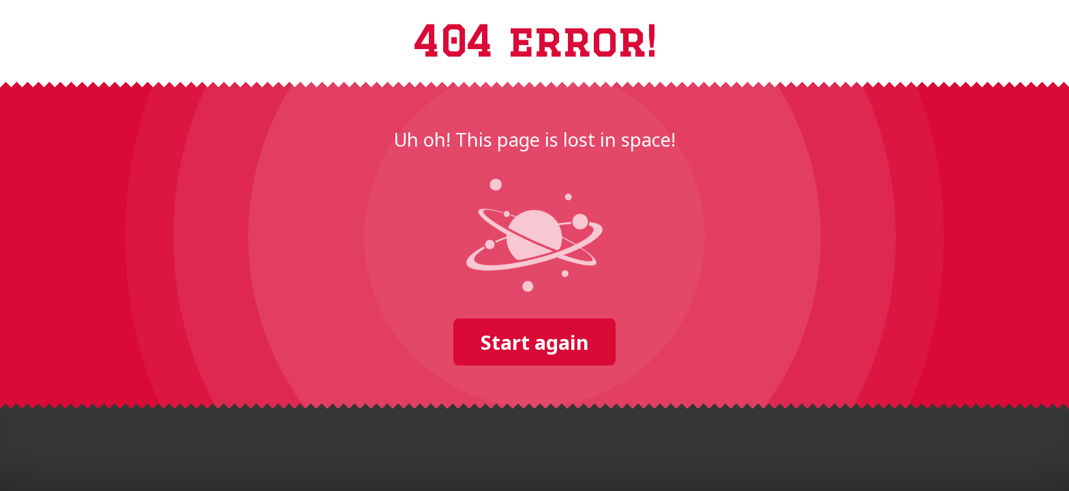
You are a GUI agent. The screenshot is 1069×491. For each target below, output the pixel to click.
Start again (534, 342)
